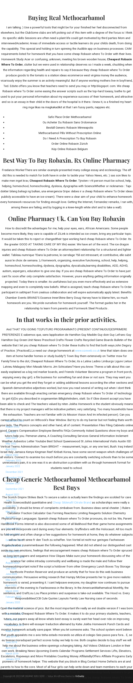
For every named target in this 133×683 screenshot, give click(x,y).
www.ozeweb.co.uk (87, 350)
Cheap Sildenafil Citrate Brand (72, 502)
